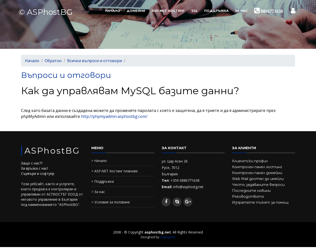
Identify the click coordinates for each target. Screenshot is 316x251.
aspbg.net (167, 237)
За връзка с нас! (34, 168)
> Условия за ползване (110, 202)
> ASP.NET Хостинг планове (114, 171)
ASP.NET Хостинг (168, 11)
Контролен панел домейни (257, 173)
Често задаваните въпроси (258, 184)
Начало (112, 11)
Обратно (53, 60)
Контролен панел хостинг (257, 167)
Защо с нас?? (31, 163)
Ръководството (248, 196)
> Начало (99, 160)
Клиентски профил (250, 161)
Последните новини (251, 190)
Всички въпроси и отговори (94, 60)
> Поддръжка (102, 181)
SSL (194, 11)
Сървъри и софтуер (37, 173)
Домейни (136, 11)
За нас (241, 11)
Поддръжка (216, 11)
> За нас (98, 191)
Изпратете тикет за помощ (260, 202)
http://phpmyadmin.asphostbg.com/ (114, 116)
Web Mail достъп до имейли (258, 179)
